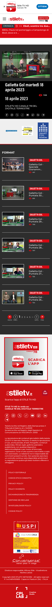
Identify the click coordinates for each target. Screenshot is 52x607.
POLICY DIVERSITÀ (16, 489)
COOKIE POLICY (15, 511)
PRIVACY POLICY (15, 483)
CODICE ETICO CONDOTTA (19, 478)
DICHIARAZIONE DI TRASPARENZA (23, 494)
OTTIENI (42, 6)
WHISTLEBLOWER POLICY (19, 506)
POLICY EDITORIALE (17, 472)
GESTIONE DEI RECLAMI (18, 500)
